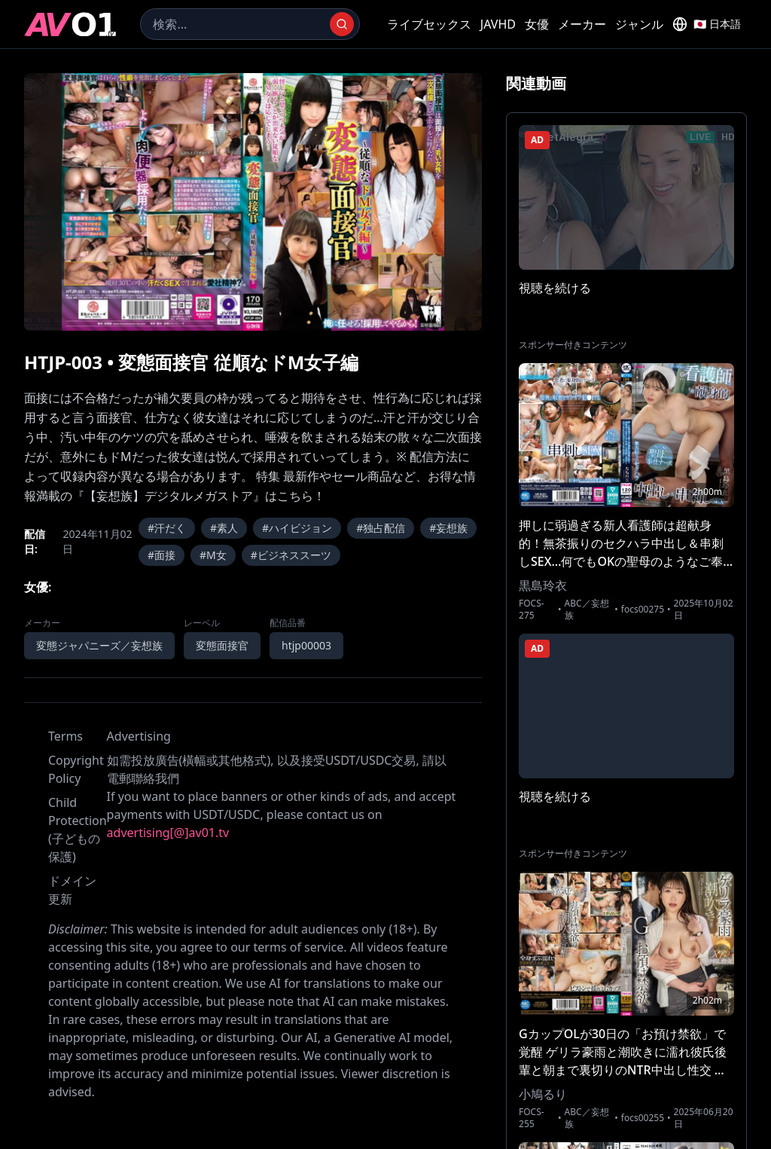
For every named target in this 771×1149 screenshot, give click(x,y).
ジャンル (639, 24)
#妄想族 (448, 528)
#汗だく (167, 528)
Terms (65, 736)
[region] (253, 202)
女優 (537, 24)
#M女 (213, 555)
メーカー (582, 24)
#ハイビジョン (297, 528)
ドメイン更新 (72, 889)
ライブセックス (429, 24)
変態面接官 (222, 645)
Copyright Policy (76, 769)
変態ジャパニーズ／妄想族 (99, 645)
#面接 (161, 555)
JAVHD (498, 24)
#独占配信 (380, 528)
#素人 (224, 528)
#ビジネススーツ (291, 555)
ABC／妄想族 (587, 609)
